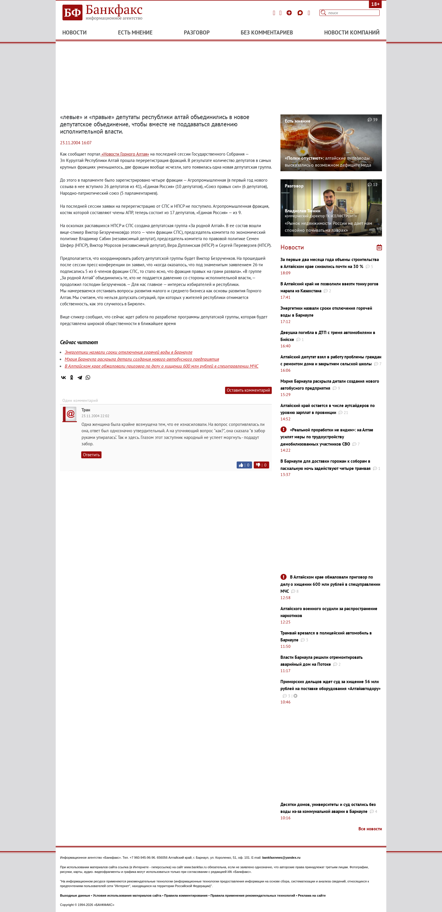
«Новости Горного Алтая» (124, 154)
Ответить (91, 454)
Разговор (197, 32)
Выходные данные (75, 895)
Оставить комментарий (248, 390)
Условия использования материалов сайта (127, 895)
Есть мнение (135, 32)
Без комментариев (267, 32)
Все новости (370, 828)
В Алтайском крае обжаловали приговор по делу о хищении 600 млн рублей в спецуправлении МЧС (161, 366)
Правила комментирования (186, 895)
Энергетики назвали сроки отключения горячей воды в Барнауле (128, 352)
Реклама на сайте (312, 895)
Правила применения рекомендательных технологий (253, 895)
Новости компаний (352, 32)
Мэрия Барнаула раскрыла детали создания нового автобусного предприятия (142, 359)
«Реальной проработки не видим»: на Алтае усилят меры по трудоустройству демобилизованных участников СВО (326, 437)
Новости (74, 32)
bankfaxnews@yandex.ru (281, 857)
